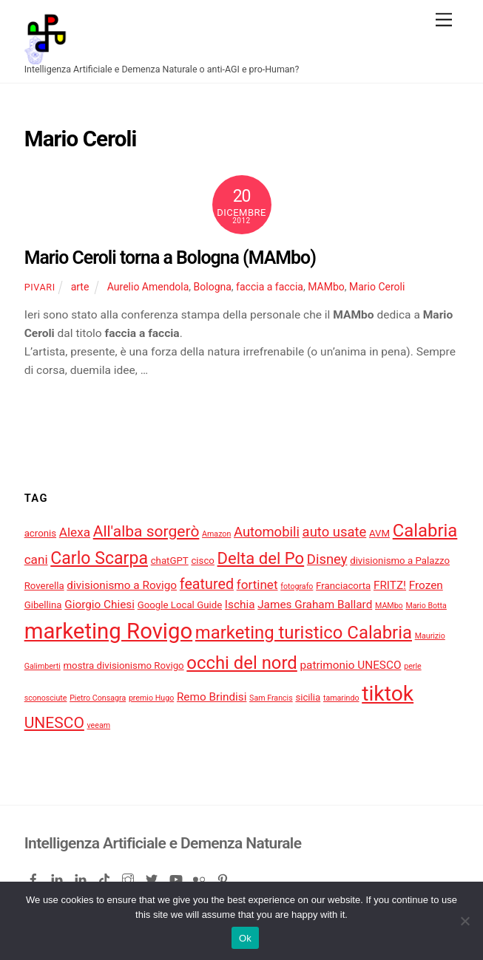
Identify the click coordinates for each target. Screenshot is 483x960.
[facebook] (34, 877)
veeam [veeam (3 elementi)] (99, 725)
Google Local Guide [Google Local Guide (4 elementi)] (180, 604)
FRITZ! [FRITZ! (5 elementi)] (390, 585)
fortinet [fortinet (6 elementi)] (257, 584)
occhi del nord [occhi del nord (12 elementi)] (241, 663)
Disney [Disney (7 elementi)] (327, 559)
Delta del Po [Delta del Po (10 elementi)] (261, 558)
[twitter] (153, 877)
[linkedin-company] (82, 877)
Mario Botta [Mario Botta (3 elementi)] (426, 605)
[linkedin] (58, 877)
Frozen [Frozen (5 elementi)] (426, 585)
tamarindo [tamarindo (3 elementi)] (341, 698)
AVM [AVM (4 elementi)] (379, 533)
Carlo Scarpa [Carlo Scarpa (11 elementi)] (99, 558)
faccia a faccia (269, 287)
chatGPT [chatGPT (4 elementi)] (170, 560)
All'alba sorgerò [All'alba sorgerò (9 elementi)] (146, 531)
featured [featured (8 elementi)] (207, 584)
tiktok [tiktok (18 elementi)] (387, 693)
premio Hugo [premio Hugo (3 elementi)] (151, 698)
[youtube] (176, 877)
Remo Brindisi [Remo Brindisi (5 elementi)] (212, 697)
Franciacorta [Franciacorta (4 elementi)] (343, 585)
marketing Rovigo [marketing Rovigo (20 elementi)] (108, 631)
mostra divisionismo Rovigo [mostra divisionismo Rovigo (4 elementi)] (124, 665)
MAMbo (326, 287)
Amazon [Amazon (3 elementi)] (216, 534)
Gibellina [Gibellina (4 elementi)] (43, 604)
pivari (39, 287)
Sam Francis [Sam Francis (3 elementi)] (271, 698)
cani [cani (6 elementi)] (36, 559)
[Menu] (444, 20)
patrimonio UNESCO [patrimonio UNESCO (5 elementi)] (350, 665)
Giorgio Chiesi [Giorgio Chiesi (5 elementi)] (99, 604)
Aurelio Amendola (148, 287)
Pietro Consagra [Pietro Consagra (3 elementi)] (98, 698)
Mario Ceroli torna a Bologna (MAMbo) (170, 257)
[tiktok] (105, 877)
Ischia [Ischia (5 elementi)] (240, 604)
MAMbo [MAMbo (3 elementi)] (389, 605)
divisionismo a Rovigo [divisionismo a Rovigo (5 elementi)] (122, 585)
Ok (245, 938)
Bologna (213, 287)
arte (80, 287)
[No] (464, 920)
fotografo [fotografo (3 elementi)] (296, 586)
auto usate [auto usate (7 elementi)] (335, 532)
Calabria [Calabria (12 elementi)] (425, 530)
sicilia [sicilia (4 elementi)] (307, 697)
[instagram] (129, 877)
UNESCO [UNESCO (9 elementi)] (54, 722)
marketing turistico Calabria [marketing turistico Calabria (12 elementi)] (303, 632)
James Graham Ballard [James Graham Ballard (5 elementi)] (314, 604)
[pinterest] (224, 877)
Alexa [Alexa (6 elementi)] (74, 532)
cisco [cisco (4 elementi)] (203, 560)
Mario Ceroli (377, 287)
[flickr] (200, 877)
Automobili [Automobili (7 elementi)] (267, 532)
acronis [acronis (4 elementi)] (40, 533)
